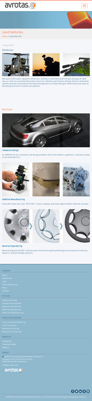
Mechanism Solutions (11, 332)
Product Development (11, 303)
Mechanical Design (10, 328)
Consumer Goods (9, 344)
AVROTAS (19, 6)
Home (4, 36)
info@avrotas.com (10, 365)
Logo (4, 281)
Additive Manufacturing (12, 313)
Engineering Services (11, 306)
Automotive (7, 341)
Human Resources (10, 284)
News (4, 288)
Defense (7, 50)
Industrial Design (9, 300)
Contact (5, 291)
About (4, 275)
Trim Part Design (9, 325)
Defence (5, 347)
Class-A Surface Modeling (13, 322)
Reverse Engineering (11, 310)
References (7, 278)
